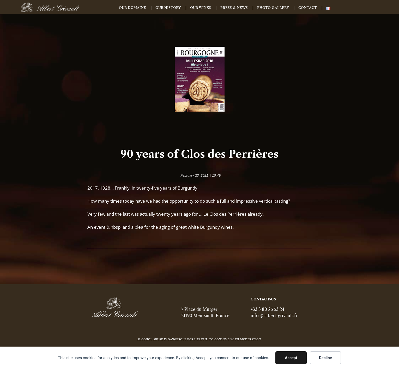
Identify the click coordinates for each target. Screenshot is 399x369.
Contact (307, 8)
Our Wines (200, 8)
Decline (325, 357)
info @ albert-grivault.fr (274, 318)
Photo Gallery (273, 8)
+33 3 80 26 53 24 (267, 312)
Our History (168, 8)
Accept (291, 357)
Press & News (234, 8)
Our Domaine (132, 8)
